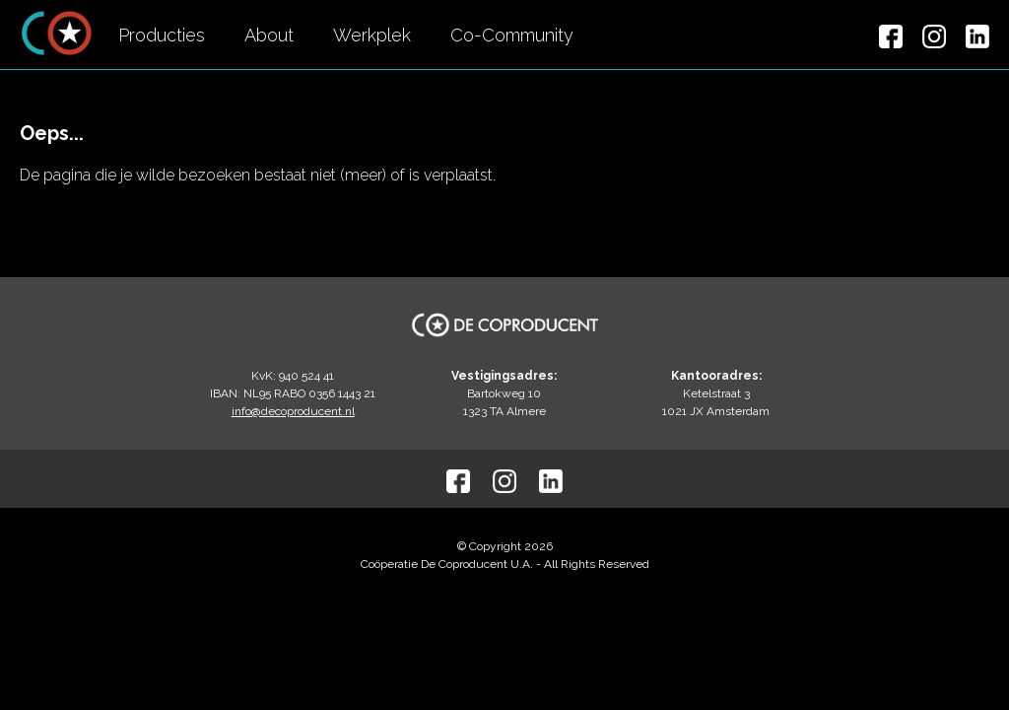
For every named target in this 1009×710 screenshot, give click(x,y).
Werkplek (372, 35)
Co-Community (511, 35)
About (269, 35)
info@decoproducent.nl (293, 411)
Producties (161, 35)
